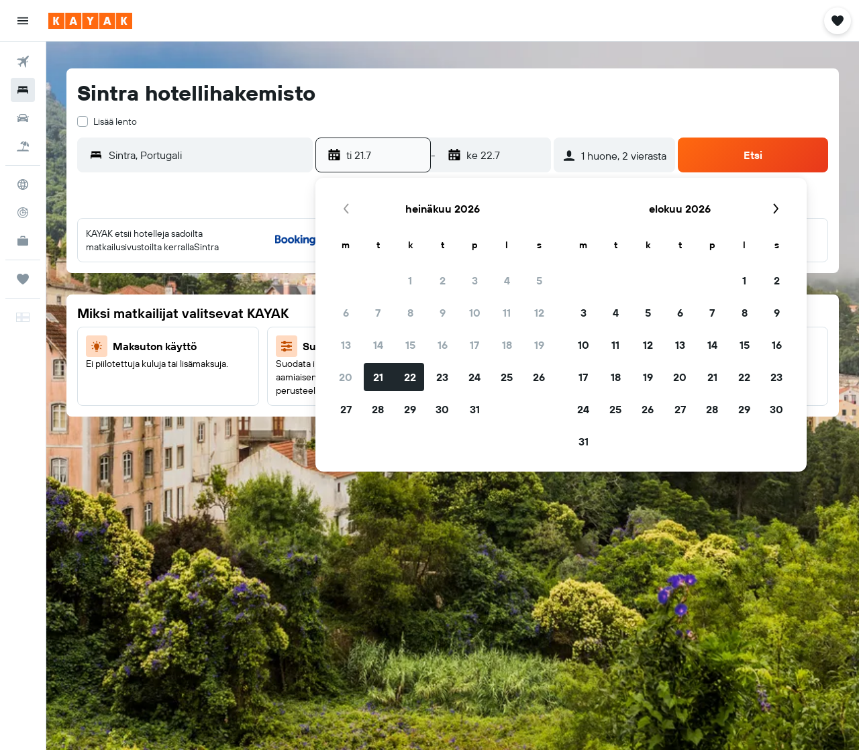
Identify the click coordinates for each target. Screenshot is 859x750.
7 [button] (378, 312)
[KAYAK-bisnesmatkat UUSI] (22, 240)
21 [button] (378, 377)
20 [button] (345, 377)
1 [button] (410, 280)
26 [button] (539, 377)
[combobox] (207, 155)
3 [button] (475, 280)
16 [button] (443, 345)
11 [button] (507, 312)
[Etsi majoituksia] (22, 89)
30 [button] (442, 409)
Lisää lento (115, 121)
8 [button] (410, 312)
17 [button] (474, 345)
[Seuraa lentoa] (22, 212)
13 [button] (346, 345)
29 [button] (410, 409)
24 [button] (474, 377)
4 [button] (507, 280)
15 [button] (410, 345)
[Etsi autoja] (22, 118)
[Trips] (22, 279)
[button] (23, 21)
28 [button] (378, 409)
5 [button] (539, 280)
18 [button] (507, 345)
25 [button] (507, 377)
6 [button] (346, 312)
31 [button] (475, 409)
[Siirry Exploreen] (22, 184)
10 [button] (475, 312)
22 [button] (410, 377)
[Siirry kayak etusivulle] (90, 21)
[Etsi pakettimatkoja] (22, 146)
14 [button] (378, 345)
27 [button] (346, 409)
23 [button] (442, 377)
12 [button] (539, 312)
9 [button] (443, 312)
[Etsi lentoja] (22, 61)
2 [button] (443, 280)
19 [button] (539, 345)
